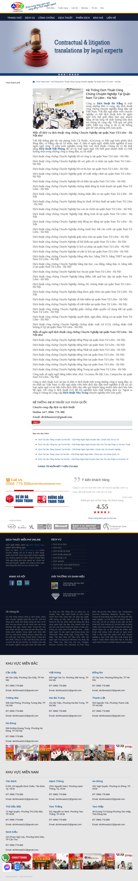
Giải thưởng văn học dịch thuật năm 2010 (73, 595)
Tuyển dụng (63, 8)
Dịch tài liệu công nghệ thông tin (66, 565)
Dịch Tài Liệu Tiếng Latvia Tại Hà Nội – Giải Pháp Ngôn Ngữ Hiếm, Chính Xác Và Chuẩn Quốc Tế (78, 454)
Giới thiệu (50, 8)
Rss (102, 8)
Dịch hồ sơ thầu (60, 544)
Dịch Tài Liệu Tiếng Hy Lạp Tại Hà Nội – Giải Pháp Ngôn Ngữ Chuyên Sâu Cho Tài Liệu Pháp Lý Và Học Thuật (84, 444)
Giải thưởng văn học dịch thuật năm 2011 (73, 584)
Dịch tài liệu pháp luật (62, 554)
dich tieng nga (36, 545)
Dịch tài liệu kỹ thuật (61, 551)
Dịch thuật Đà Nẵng (110, 103)
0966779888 (19, 857)
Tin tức (94, 8)
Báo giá (98, 17)
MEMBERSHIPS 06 (86, 527)
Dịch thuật (65, 17)
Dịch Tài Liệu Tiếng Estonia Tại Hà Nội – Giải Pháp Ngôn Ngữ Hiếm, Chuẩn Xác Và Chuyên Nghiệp (79, 449)
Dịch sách (57, 548)
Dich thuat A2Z (12, 877)
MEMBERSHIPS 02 (22, 527)
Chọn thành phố (43, 82)
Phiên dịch (83, 17)
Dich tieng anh (17, 7)
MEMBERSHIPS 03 (32, 527)
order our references (53, 499)
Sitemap (84, 8)
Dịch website (58, 561)
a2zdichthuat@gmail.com (46, 483)
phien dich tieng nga (28, 550)
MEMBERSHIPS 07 (115, 527)
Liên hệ (75, 8)
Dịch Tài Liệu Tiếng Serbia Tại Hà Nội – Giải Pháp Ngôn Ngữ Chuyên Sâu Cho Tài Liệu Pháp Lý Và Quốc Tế (83, 459)
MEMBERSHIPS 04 (44, 527)
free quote (21, 499)
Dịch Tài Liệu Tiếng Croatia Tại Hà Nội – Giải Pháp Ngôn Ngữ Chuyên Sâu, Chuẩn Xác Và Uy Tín (78, 440)
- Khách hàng (126, 497)
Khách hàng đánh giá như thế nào (102, 518)
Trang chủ (14, 17)
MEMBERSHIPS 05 (61, 527)
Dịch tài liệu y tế (59, 558)
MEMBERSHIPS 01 (11, 527)
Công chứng (46, 17)
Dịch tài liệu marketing (62, 568)
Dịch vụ (30, 17)
